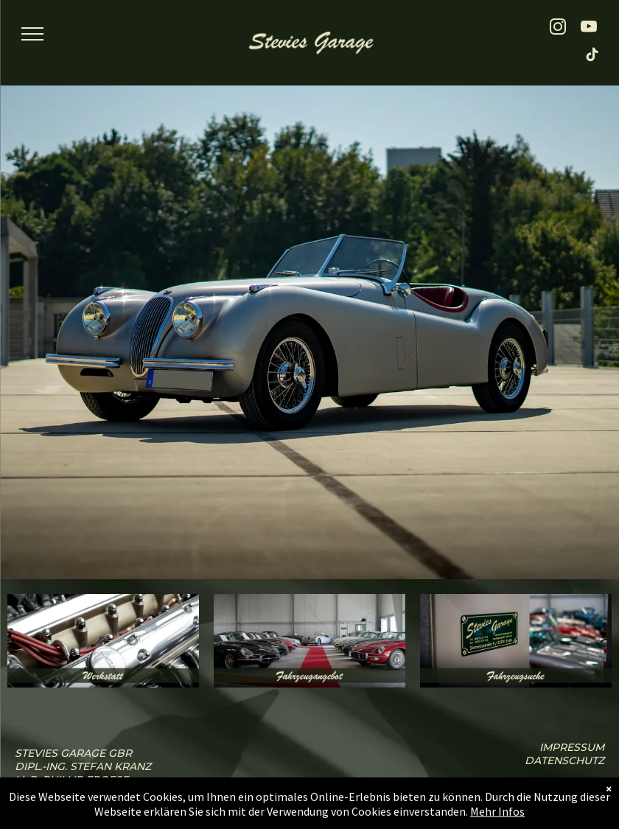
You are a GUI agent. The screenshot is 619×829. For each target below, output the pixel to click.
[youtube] (589, 29)
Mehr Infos (497, 820)
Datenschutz (564, 760)
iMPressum (571, 747)
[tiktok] (593, 57)
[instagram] (558, 29)
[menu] (32, 34)
